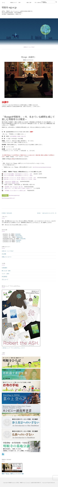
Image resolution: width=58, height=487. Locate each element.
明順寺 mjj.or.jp (9, 7)
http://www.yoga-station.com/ (8, 198)
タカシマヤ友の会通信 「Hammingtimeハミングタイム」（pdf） (19, 173)
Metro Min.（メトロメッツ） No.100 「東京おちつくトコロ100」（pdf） (21, 177)
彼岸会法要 (23, 238)
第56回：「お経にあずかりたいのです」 (46, 213)
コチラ (40, 163)
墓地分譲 (45, 2)
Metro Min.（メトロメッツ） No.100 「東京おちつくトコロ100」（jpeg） (21, 179)
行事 (19, 2)
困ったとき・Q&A (6, 270)
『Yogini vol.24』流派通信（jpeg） (12, 183)
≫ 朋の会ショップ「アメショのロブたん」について (14, 347)
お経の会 (18, 241)
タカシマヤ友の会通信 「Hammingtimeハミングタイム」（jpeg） (19, 175)
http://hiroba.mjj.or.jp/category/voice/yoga (42, 167)
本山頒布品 (4, 276)
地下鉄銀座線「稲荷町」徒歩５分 (18, 136)
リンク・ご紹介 (5, 273)
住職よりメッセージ (6, 256)
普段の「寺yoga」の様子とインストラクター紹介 (13, 473)
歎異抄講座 (18, 234)
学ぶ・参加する (38, 2)
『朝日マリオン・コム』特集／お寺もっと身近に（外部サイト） (19, 188)
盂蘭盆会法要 (20, 237)
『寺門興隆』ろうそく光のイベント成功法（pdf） (16, 190)
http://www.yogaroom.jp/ (14, 195)
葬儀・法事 (29, 2)
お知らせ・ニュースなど (29, 47)
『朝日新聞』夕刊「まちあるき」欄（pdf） (14, 186)
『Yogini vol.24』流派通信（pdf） (12, 181)
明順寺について (13, 2)
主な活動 (4, 254)
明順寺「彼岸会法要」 (7, 213)
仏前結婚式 (4, 267)
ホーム (3, 2)
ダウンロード (5, 279)
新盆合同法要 (18, 235)
